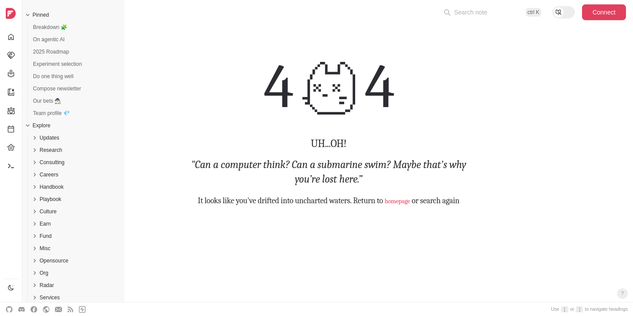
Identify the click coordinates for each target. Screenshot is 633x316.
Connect (604, 12)
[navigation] (11, 158)
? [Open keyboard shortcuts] (622, 293)
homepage (397, 200)
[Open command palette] (492, 12)
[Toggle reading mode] (563, 12)
